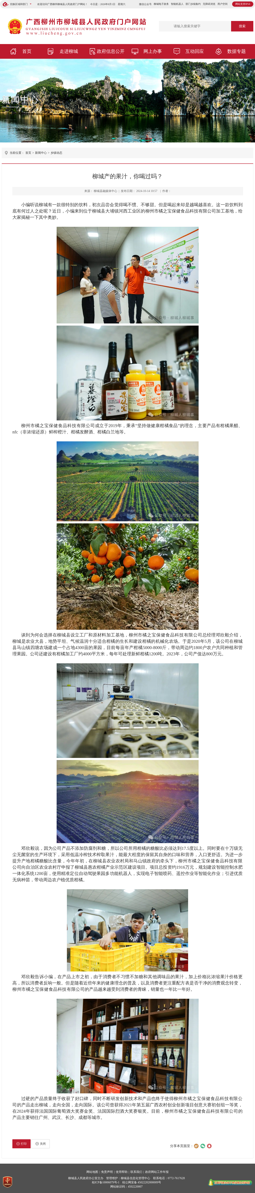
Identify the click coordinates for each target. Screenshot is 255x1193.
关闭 (40, 1143)
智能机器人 (177, 4)
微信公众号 (145, 4)
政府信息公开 (111, 51)
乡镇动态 (56, 152)
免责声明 (107, 1171)
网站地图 (92, 1171)
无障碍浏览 (209, 4)
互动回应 (194, 51)
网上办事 (152, 51)
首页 (26, 51)
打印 (21, 1143)
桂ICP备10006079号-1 (105, 1182)
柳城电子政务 (161, 4)
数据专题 (236, 51)
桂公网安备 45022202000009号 (141, 1182)
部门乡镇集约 (193, 4)
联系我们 (136, 1171)
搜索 (242, 26)
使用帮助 (122, 1171)
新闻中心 (20, 99)
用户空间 (222, 4)
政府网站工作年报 (157, 1171)
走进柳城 (69, 51)
